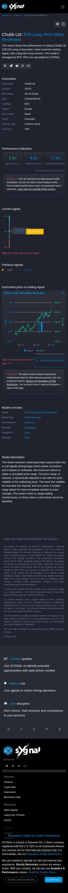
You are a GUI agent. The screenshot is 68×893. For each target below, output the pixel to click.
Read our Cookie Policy (42, 872)
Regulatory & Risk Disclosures (44, 854)
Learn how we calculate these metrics (36, 189)
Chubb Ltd (17, 15)
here (21, 388)
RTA (27, 437)
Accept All (53, 879)
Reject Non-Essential (21, 879)
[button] (57, 24)
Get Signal (35, 231)
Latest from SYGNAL (14, 815)
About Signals (11, 810)
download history (50, 360)
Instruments (6, 15)
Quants (7, 820)
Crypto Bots (10, 787)
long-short (30, 427)
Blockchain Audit (12, 797)
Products (8, 782)
